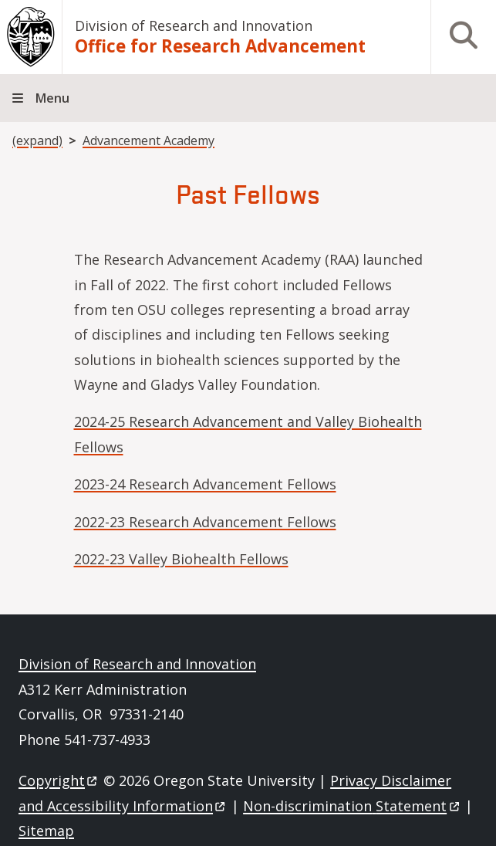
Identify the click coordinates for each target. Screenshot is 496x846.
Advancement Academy (148, 140)
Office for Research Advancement (220, 46)
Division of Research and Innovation (193, 25)
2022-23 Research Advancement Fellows (205, 522)
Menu (52, 98)
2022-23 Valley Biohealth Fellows (181, 559)
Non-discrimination (352, 806)
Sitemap (46, 830)
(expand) (37, 140)
